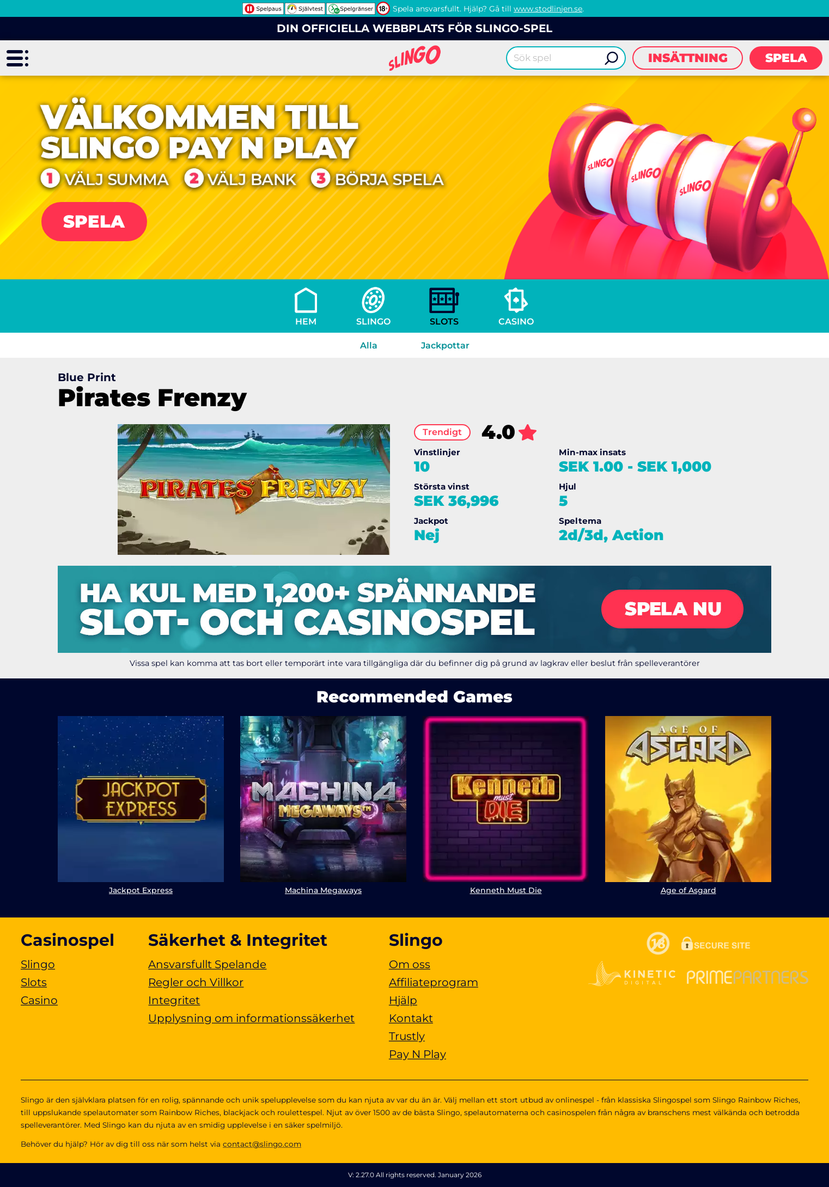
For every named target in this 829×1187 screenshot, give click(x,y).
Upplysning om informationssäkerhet (251, 1018)
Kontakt (411, 1018)
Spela (786, 58)
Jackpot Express (141, 890)
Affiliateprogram (433, 982)
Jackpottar (445, 345)
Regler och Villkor (195, 982)
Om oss (409, 964)
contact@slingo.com (262, 1144)
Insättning (688, 58)
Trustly (407, 1036)
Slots (444, 321)
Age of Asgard (688, 890)
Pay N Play (417, 1054)
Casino (516, 321)
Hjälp (403, 1000)
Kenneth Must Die (506, 890)
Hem (305, 321)
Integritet (174, 1000)
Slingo (373, 321)
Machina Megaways (323, 890)
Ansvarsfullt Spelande (207, 964)
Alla (368, 345)
